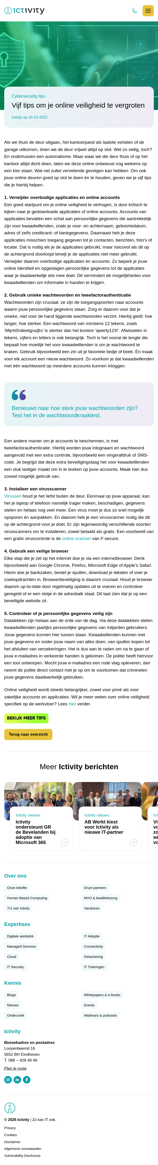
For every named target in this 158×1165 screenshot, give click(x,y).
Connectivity (93, 946)
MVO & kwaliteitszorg (101, 898)
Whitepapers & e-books (102, 995)
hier (72, 703)
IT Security (15, 967)
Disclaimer (12, 1142)
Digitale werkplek (20, 936)
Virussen (13, 496)
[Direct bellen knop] (134, 10)
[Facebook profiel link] (26, 1079)
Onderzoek (15, 1015)
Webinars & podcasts (100, 1015)
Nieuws (12, 1005)
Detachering (93, 957)
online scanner (76, 538)
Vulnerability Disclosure (22, 1156)
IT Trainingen (94, 967)
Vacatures (91, 908)
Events (89, 1005)
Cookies (10, 1135)
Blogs (11, 995)
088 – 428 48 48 (22, 1060)
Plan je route (15, 1068)
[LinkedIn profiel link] (17, 1079)
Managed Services (21, 946)
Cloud (11, 957)
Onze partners (95, 888)
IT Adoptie (92, 936)
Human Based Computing (27, 898)
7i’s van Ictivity (18, 908)
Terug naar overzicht (28, 734)
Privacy (10, 1128)
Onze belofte (17, 888)
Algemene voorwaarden (22, 1149)
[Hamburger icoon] (148, 10)
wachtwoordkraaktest (73, 415)
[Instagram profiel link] (8, 1079)
